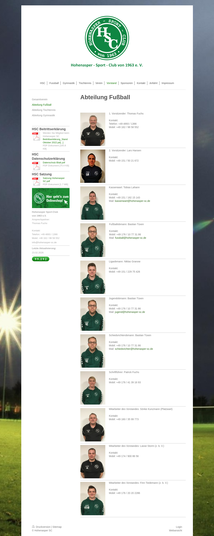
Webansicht (175, 530)
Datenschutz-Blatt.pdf (54, 162)
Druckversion (41, 526)
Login (179, 526)
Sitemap (57, 526)
